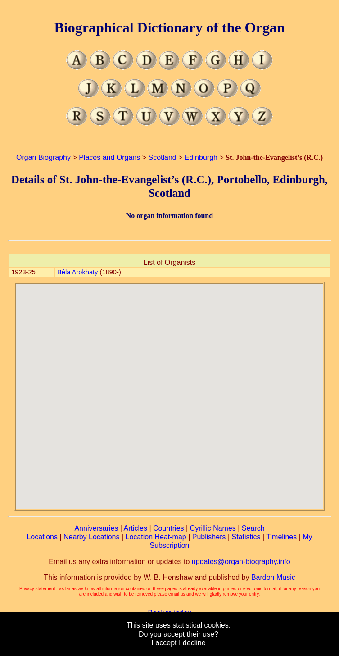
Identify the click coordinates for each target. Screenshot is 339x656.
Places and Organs (109, 157)
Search (253, 528)
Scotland (162, 157)
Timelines (281, 537)
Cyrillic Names (213, 528)
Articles (135, 528)
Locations (42, 537)
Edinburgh (201, 157)
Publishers (209, 537)
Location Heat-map (156, 537)
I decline (192, 643)
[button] (169, 391)
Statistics (246, 537)
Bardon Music (273, 577)
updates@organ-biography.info (241, 561)
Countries (168, 528)
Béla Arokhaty (77, 272)
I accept (163, 643)
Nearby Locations (91, 537)
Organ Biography (43, 157)
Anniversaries (96, 528)
